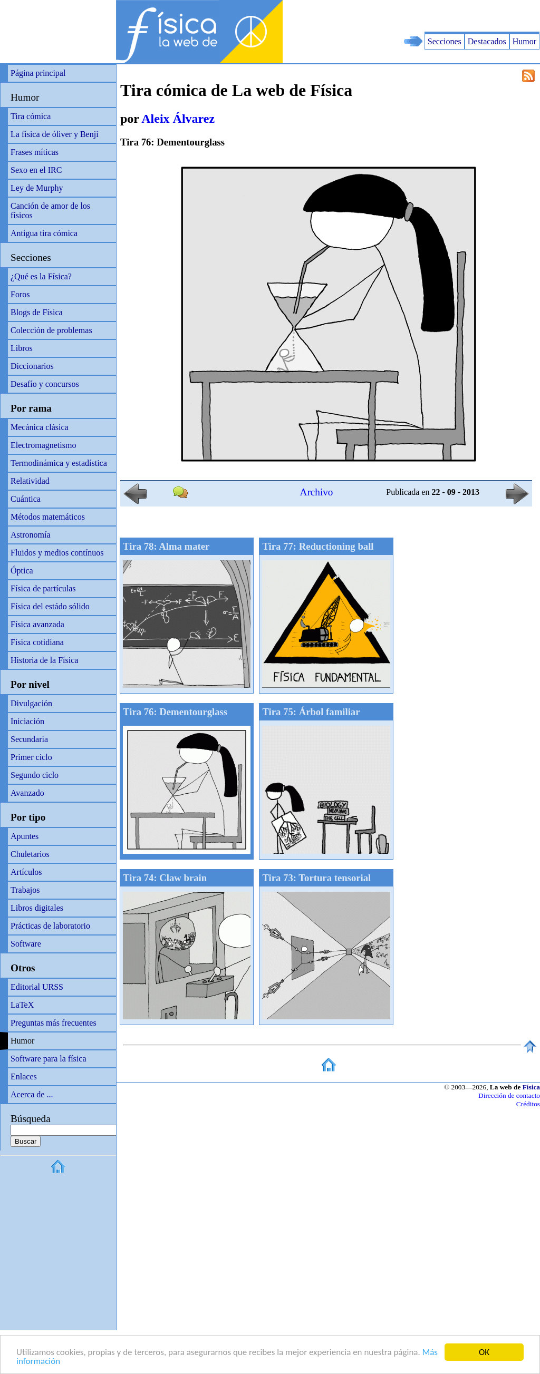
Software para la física (48, 1058)
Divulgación (31, 703)
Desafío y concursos (45, 383)
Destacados (487, 41)
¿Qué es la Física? (41, 276)
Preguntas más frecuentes (54, 1022)
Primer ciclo (31, 757)
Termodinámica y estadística (59, 463)
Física (531, 1087)
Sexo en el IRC (36, 169)
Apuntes (24, 836)
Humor (524, 41)
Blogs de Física (37, 312)
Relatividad (30, 480)
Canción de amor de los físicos (50, 210)
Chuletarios (30, 854)
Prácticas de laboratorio (50, 925)
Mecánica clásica (40, 427)
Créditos (528, 1104)
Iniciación (27, 721)
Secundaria (29, 739)
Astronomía (31, 534)
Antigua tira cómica (44, 233)
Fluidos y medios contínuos (57, 552)
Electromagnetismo (43, 445)
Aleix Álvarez (178, 118)
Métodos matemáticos (48, 516)
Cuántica (26, 498)
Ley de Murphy (37, 187)
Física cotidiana (37, 642)
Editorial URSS (37, 986)
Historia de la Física (44, 660)
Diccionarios (32, 366)
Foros (20, 294)
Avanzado (27, 792)
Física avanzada (37, 624)
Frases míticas (35, 152)
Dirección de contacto (509, 1095)
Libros (22, 348)
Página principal (38, 73)
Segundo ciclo (35, 775)
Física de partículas (43, 588)
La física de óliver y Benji (55, 134)
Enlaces (24, 1076)
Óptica (22, 570)
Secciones (444, 41)
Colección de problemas (51, 330)
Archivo (316, 492)
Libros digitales (37, 907)
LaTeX (22, 1004)
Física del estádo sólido (50, 606)
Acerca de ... (32, 1094)
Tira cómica (31, 116)
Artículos (26, 872)
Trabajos (25, 889)
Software (26, 943)
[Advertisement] (416, 16)
